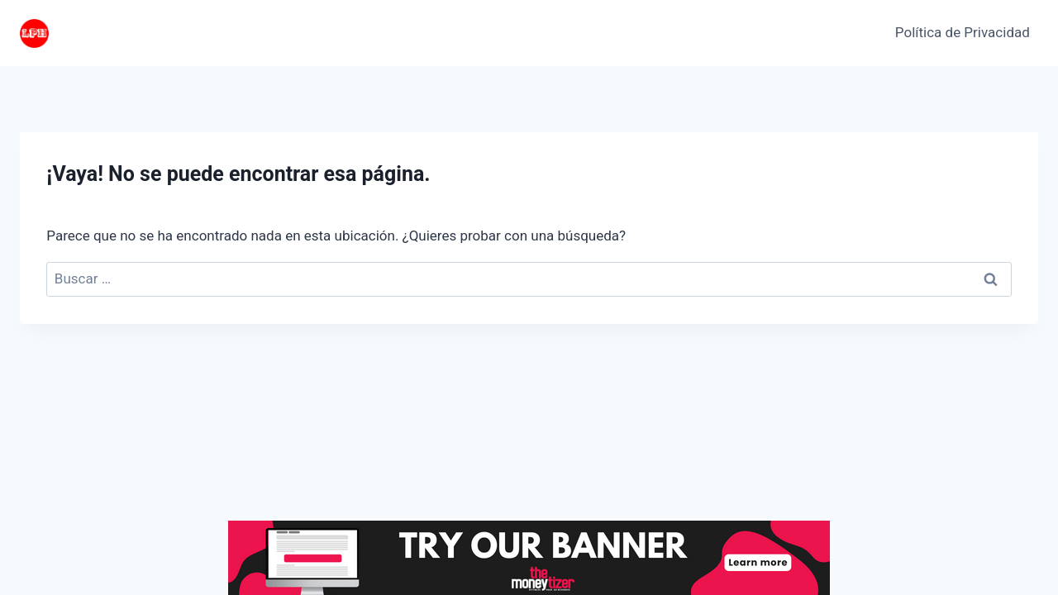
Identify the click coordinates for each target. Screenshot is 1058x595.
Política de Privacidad (962, 32)
